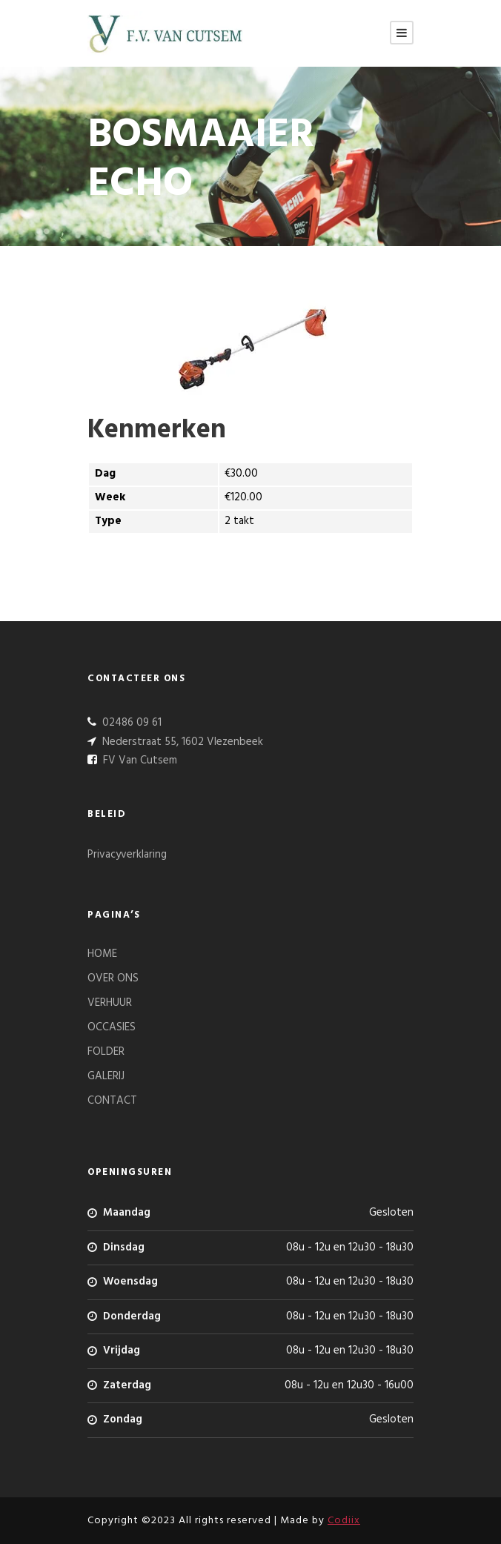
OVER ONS (113, 978)
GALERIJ (106, 1076)
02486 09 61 (130, 723)
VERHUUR (109, 1003)
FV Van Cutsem (138, 760)
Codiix (344, 1520)
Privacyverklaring (127, 855)
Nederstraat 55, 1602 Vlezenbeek (181, 742)
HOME (102, 954)
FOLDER (106, 1052)
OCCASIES (111, 1027)
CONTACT (112, 1101)
